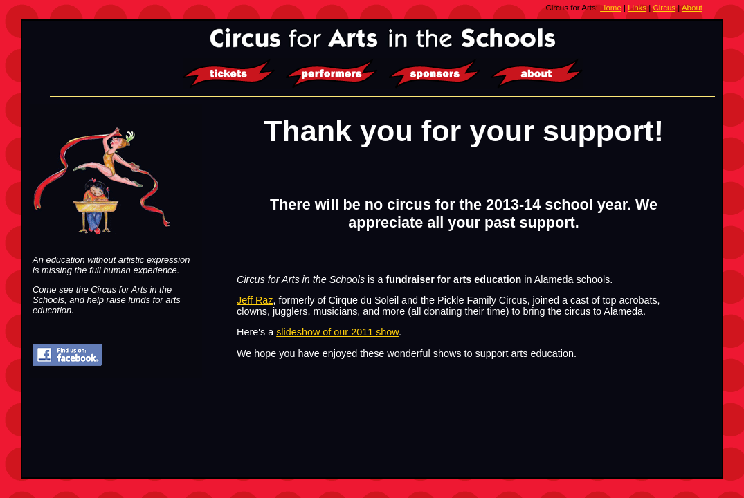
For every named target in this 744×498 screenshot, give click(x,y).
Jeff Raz (255, 300)
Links (637, 7)
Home (610, 7)
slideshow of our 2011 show (337, 332)
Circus (664, 7)
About (692, 7)
